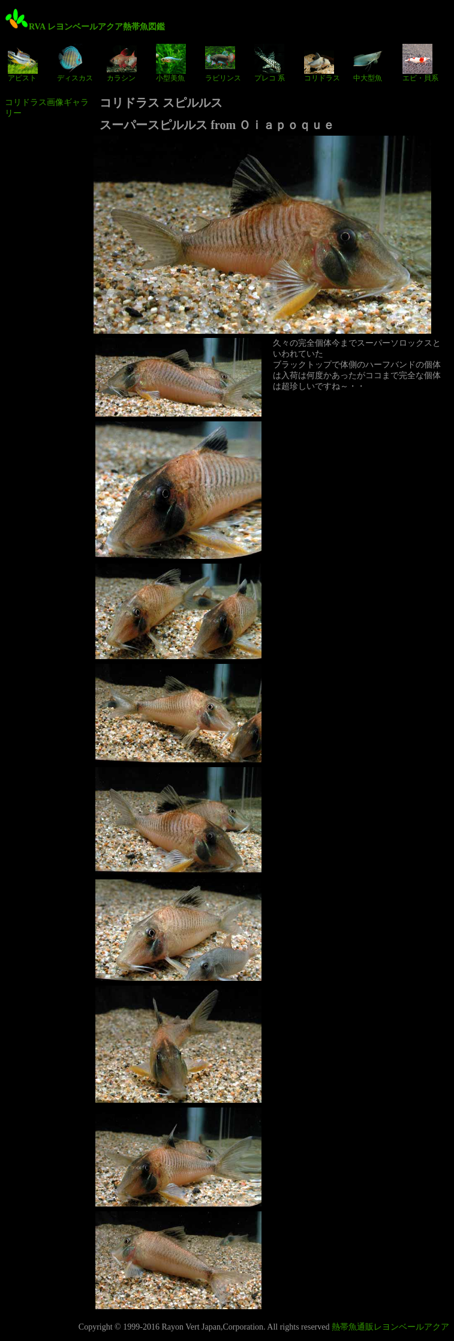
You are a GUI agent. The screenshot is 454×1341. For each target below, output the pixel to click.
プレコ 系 (269, 63)
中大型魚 (368, 63)
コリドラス (322, 63)
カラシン (122, 63)
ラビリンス (223, 63)
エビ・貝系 (420, 63)
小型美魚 (171, 63)
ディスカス (75, 63)
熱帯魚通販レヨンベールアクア (390, 1326)
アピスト (23, 63)
